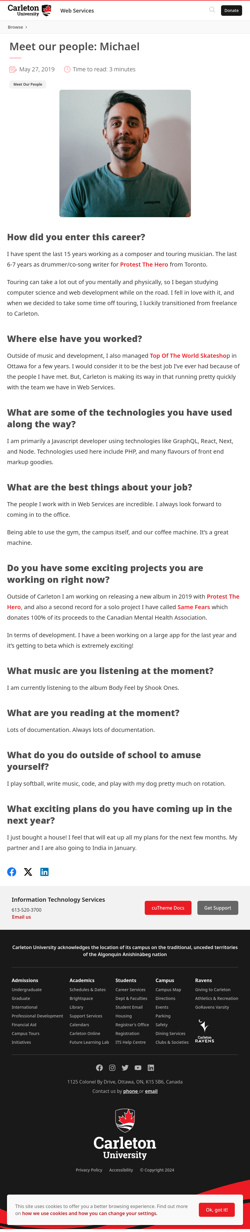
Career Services (130, 992)
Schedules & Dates (88, 992)
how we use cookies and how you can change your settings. (90, 1213)
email (151, 1094)
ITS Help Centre (130, 1045)
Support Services (86, 1019)
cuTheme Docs (168, 911)
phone (131, 1094)
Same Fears (193, 610)
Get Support (217, 911)
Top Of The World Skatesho (188, 358)
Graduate (21, 1001)
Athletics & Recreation (216, 1001)
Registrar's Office (132, 1027)
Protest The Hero (144, 267)
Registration (127, 1036)
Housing (123, 1019)
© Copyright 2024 (157, 1173)
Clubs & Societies (172, 1045)
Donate (230, 10)
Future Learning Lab (89, 1045)
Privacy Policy (89, 1173)
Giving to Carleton (213, 992)
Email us (21, 920)
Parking (163, 1019)
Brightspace (81, 1001)
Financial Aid (24, 1027)
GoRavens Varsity (212, 1010)
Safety (162, 1027)
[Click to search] (210, 10)
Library (76, 1010)
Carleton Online (85, 1036)
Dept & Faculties (131, 1001)
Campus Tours (25, 1036)
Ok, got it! (217, 1210)
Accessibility (121, 1173)
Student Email (129, 1010)
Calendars (79, 1027)
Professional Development (37, 1019)
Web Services (79, 10)
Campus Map (168, 992)
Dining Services (170, 1036)
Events (162, 1010)
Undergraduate (27, 992)
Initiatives (21, 1045)
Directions (165, 1001)
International (24, 1010)
